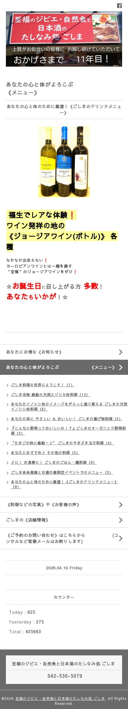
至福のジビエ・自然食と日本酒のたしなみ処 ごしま (60, 698)
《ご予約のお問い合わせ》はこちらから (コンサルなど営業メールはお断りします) (62, 538)
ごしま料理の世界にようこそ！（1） (43, 384)
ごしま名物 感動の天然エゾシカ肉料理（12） (50, 394)
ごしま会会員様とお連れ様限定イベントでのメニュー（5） (62, 472)
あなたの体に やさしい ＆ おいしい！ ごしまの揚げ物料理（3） (67, 418)
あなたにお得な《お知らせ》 (34, 352)
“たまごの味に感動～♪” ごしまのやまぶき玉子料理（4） (62, 443)
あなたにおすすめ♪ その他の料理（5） (45, 452)
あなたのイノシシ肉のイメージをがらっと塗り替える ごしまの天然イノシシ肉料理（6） (69, 406)
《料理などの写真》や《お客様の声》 (43, 504)
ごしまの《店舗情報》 (28, 520)
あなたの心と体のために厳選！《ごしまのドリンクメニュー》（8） (64, 484)
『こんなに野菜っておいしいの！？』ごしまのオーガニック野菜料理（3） (68, 431)
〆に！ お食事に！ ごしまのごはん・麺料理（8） (54, 462)
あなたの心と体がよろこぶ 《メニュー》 (67, 367)
